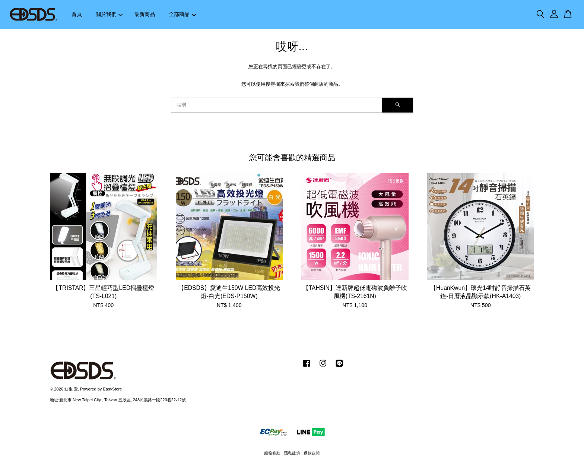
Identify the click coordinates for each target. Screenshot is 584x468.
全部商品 (182, 14)
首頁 (77, 14)
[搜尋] (276, 105)
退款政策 (312, 453)
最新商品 (144, 14)
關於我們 (109, 14)
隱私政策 (292, 453)
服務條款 (272, 453)
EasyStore (112, 389)
